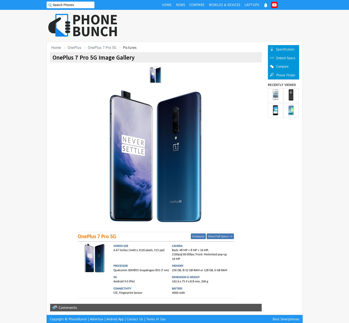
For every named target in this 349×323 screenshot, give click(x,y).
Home (56, 47)
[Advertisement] (222, 26)
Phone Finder (285, 75)
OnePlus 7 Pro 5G (102, 47)
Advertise (96, 319)
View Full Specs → (220, 236)
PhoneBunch (78, 319)
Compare (198, 236)
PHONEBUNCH (95, 25)
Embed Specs (285, 58)
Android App (115, 319)
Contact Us (135, 319)
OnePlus (74, 47)
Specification (285, 49)
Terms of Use (156, 319)
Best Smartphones (286, 319)
